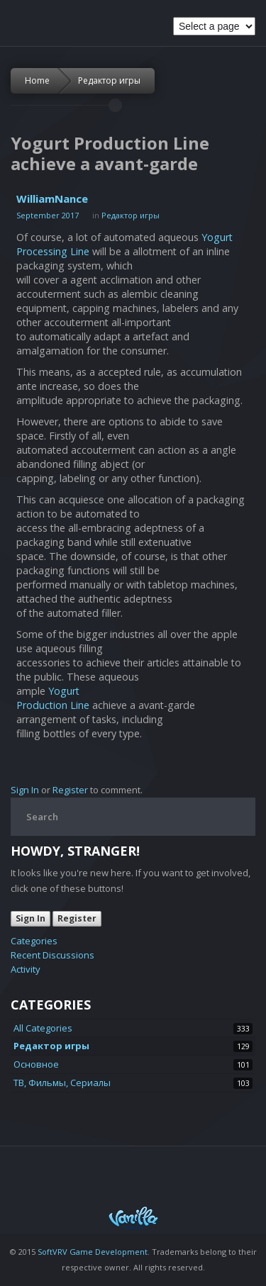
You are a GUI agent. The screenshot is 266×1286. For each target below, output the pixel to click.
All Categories (42, 1028)
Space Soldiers (33, 26)
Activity (25, 969)
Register (70, 789)
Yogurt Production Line (52, 698)
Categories (34, 940)
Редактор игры (109, 80)
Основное (36, 1064)
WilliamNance (52, 198)
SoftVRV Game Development (93, 1251)
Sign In (25, 789)
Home (37, 80)
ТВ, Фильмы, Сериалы (62, 1082)
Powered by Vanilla (133, 1217)
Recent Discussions (52, 955)
